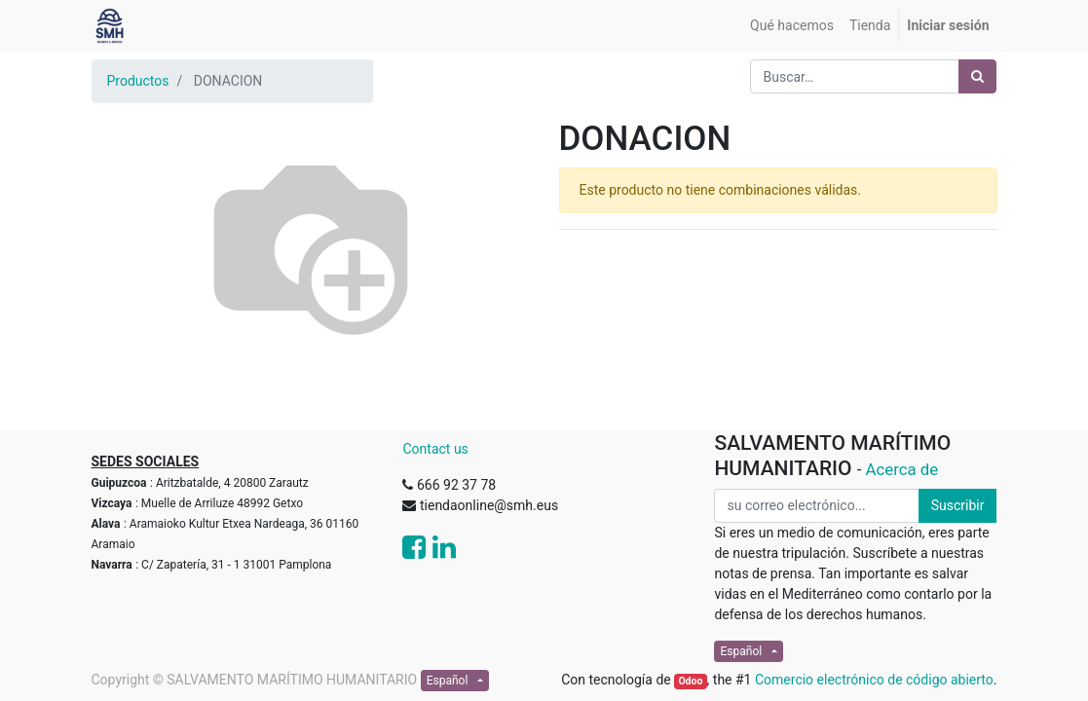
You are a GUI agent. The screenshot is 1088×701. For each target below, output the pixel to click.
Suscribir (958, 505)
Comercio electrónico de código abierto (874, 679)
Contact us (435, 449)
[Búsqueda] (977, 76)
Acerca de (902, 469)
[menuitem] (792, 26)
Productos (138, 81)
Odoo (690, 681)
